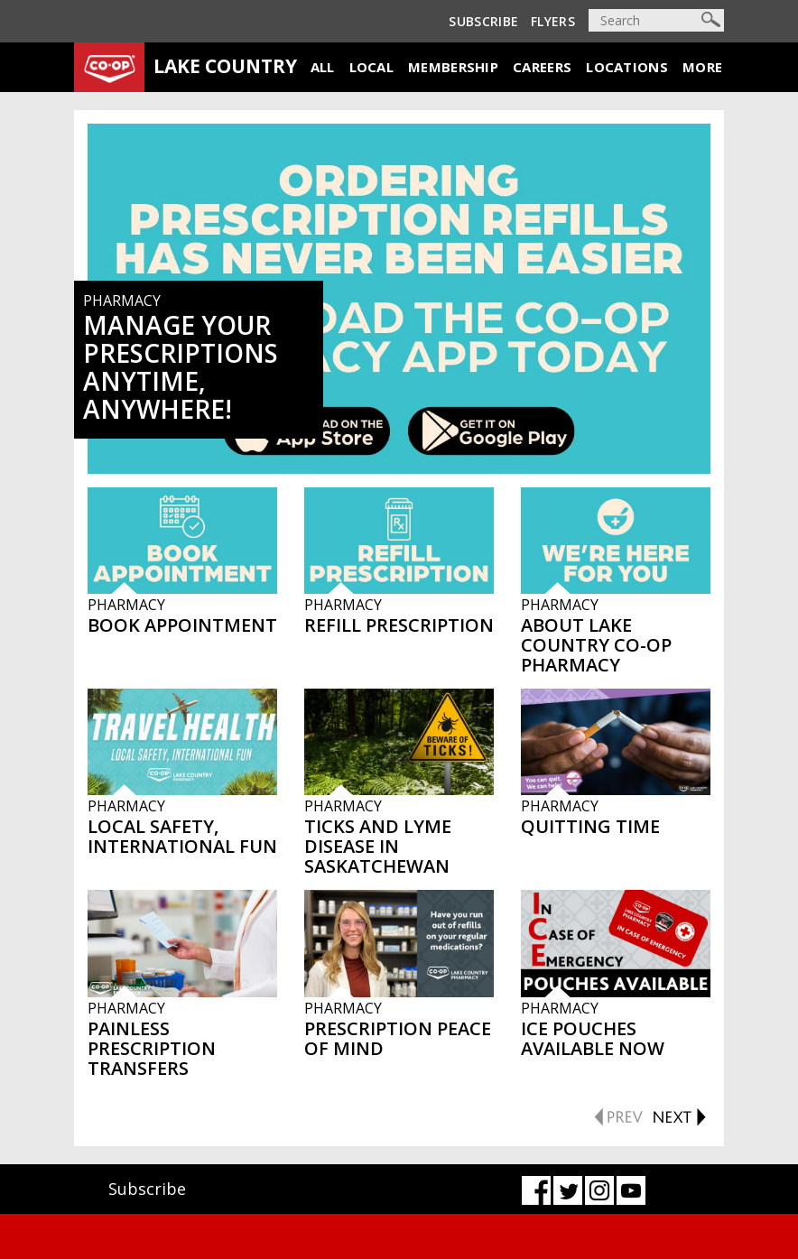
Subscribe (483, 21)
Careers (542, 67)
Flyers (553, 21)
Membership (453, 67)
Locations (627, 67)
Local (371, 67)
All (323, 67)
